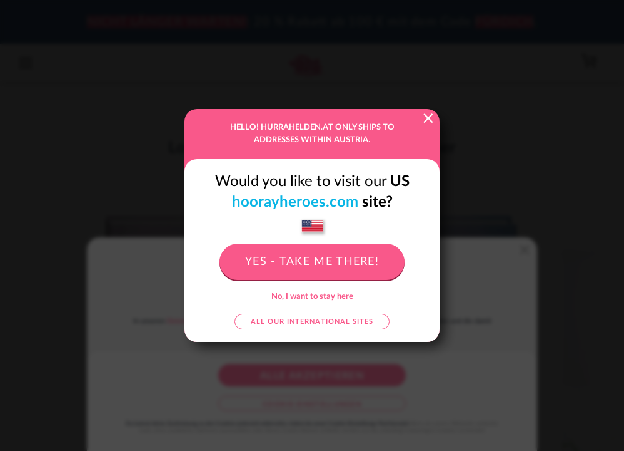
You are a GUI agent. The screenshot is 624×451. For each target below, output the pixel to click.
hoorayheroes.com (295, 202)
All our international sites (312, 321)
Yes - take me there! (312, 261)
